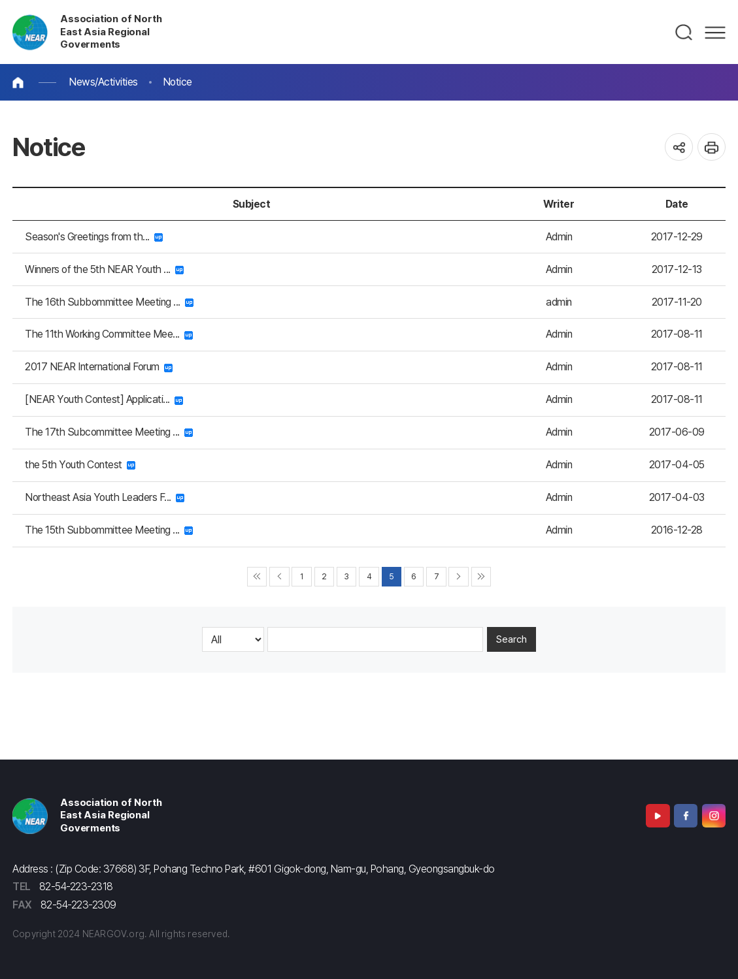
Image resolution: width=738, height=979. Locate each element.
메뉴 (715, 32)
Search (511, 639)
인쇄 (711, 147)
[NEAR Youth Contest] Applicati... (104, 399)
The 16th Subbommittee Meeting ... (109, 302)
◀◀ (257, 577)
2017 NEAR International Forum (99, 367)
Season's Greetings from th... (94, 237)
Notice (177, 82)
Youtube (657, 815)
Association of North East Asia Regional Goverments (110, 32)
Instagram (714, 815)
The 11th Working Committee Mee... (109, 334)
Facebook (685, 815)
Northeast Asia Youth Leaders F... (104, 497)
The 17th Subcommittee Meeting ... (109, 432)
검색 (684, 32)
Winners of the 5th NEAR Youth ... (104, 269)
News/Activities (103, 82)
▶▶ (481, 577)
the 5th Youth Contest (80, 464)
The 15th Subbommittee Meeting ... (109, 530)
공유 (679, 147)
